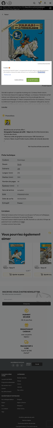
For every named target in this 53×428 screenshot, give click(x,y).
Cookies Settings (19, 79)
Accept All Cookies (33, 80)
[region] (26, 73)
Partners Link (7, 74)
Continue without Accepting (44, 63)
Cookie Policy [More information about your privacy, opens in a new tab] (41, 72)
